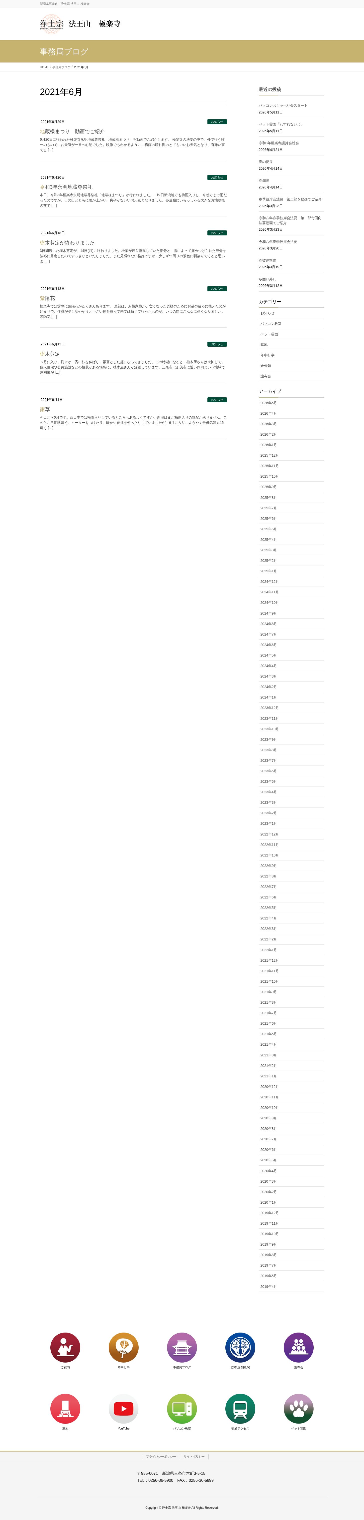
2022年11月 (270, 845)
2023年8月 (269, 750)
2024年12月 (270, 582)
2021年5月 (269, 1034)
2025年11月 (270, 466)
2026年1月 (269, 445)
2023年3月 (269, 802)
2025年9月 (269, 487)
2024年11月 (270, 592)
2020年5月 (269, 1160)
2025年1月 (269, 571)
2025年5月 (269, 529)
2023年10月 (270, 729)
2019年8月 (269, 1255)
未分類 (266, 366)
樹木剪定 (50, 354)
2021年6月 (269, 1023)
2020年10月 (270, 1108)
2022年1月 (269, 950)
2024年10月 (270, 603)
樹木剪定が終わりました (67, 242)
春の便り (266, 162)
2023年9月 (269, 740)
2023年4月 (269, 792)
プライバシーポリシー (161, 1456)
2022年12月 (270, 834)
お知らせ (217, 121)
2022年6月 (269, 897)
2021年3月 (269, 1055)
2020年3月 (269, 1181)
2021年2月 (269, 1066)
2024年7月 (269, 634)
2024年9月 (269, 613)
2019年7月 (269, 1265)
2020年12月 (270, 1087)
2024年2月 (269, 687)
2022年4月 (269, 918)
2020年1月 (269, 1202)
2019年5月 (269, 1276)
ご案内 (65, 1367)
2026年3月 (269, 424)
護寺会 (266, 376)
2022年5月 (269, 908)
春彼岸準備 (267, 260)
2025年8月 (269, 498)
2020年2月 (269, 1192)
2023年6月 (269, 771)
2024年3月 (269, 676)
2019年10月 (270, 1234)
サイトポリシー (194, 1456)
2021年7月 (269, 1013)
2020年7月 (269, 1139)
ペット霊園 (269, 334)
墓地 (264, 345)
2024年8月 (269, 624)
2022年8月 (269, 876)
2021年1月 (269, 1076)
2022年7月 (269, 887)
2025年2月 (269, 561)
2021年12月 (270, 960)
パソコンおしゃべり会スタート (283, 105)
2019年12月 (270, 1213)
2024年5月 (269, 655)
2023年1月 (269, 823)
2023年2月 (269, 813)
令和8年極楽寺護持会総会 (279, 143)
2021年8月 (269, 1002)
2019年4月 (269, 1287)
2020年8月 (269, 1129)
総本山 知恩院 (240, 1367)
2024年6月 (269, 645)
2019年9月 (269, 1244)
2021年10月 (270, 981)
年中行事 (267, 355)
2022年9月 (269, 866)
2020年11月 (270, 1097)
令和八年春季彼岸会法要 (278, 242)
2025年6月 (269, 519)
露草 (45, 409)
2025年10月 (270, 476)
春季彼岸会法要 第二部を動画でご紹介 (290, 199)
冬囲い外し (267, 279)
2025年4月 (269, 540)
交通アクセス (240, 1428)
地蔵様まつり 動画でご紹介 (72, 131)
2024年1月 (269, 697)
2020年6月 (269, 1150)
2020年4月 (269, 1171)
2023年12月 (270, 708)
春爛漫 (264, 180)
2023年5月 (269, 781)
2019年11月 (270, 1223)
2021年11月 (270, 971)
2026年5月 (269, 403)
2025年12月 (270, 455)
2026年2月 (269, 434)
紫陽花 (47, 298)
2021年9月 (269, 992)
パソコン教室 (271, 324)
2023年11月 (270, 719)
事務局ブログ (182, 1367)
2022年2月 (269, 939)
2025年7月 (269, 508)
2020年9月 (269, 1118)
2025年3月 (269, 550)
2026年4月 (269, 413)
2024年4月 (269, 666)
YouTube (123, 1428)
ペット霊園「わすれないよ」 (281, 124)
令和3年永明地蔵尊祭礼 (66, 187)
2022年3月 (269, 929)
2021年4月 (269, 1044)
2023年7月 (269, 760)
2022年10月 (270, 855)
